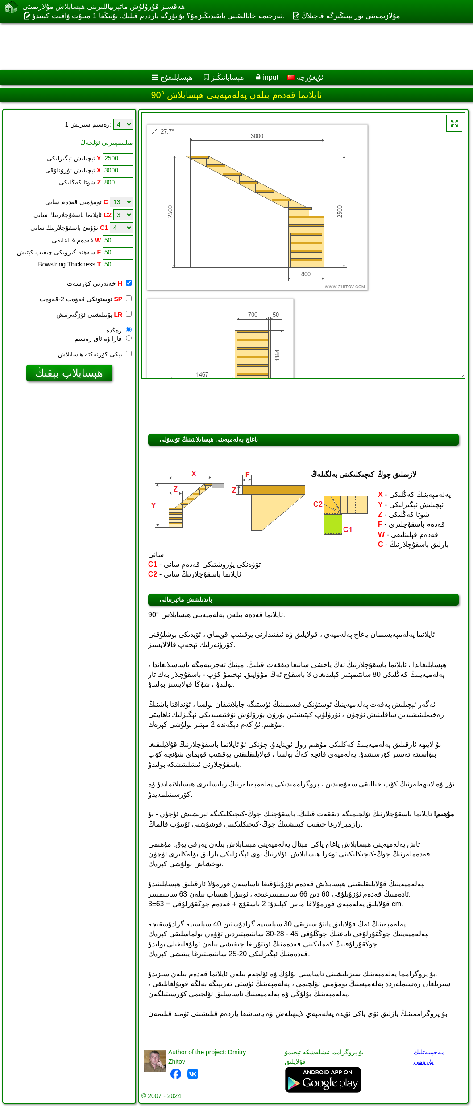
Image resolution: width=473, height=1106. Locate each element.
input (270, 77)
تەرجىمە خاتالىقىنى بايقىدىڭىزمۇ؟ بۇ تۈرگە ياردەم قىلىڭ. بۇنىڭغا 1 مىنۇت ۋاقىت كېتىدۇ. (158, 16)
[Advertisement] (227, 46)
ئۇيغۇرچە (305, 77)
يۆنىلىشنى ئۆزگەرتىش (94, 314)
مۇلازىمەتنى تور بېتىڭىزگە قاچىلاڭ (350, 16)
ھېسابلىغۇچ (176, 77)
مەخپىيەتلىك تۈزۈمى (429, 1057)
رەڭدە (119, 330)
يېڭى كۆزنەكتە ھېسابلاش (95, 354)
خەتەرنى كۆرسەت (99, 283)
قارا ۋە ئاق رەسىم (103, 338)
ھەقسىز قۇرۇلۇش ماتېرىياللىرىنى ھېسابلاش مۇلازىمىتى (103, 6)
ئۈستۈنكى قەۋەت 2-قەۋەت (86, 299)
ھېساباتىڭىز (227, 77)
